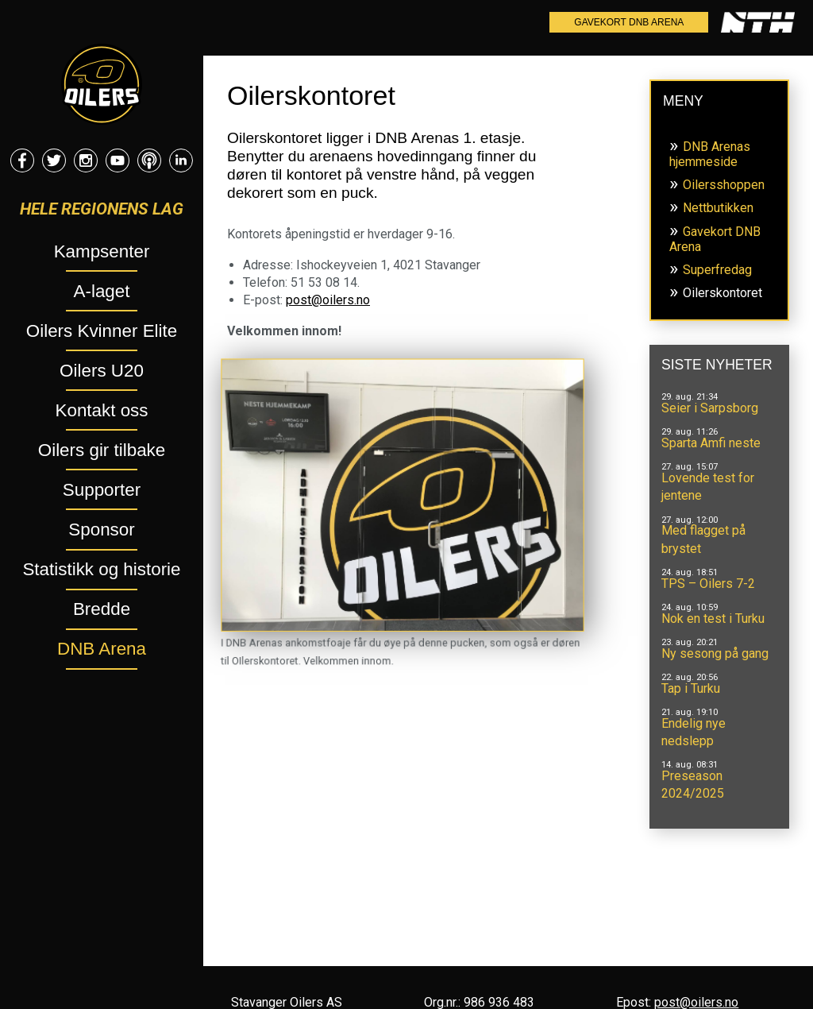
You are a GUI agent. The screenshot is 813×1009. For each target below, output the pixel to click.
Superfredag (717, 269)
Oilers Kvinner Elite (101, 331)
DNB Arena (101, 649)
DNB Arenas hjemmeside (709, 154)
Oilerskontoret (722, 292)
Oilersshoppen (724, 184)
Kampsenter (102, 251)
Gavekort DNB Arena (629, 22)
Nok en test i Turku (713, 618)
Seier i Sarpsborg (709, 408)
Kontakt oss (102, 410)
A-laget (102, 291)
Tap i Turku (690, 688)
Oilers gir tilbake (102, 450)
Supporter (102, 490)
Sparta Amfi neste (711, 442)
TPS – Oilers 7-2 (708, 583)
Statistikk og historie (101, 569)
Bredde (101, 609)
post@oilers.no (328, 299)
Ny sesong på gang (715, 653)
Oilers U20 (102, 371)
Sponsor (101, 529)
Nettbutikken (718, 207)
